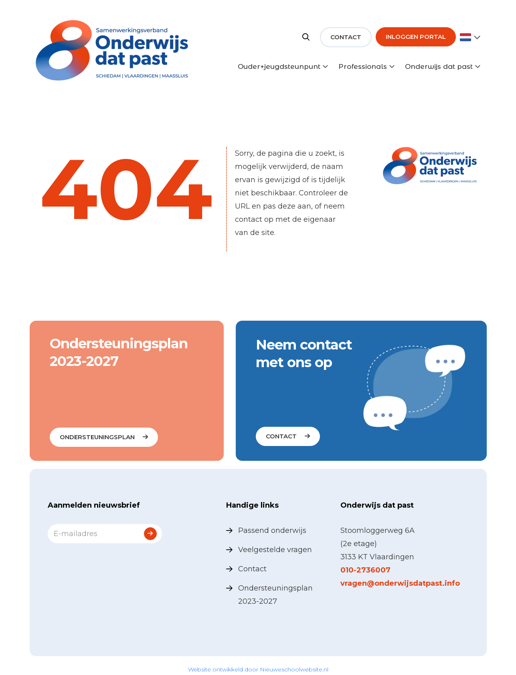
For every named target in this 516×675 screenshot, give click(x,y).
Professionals (362, 66)
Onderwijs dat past (439, 66)
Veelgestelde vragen (275, 549)
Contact (345, 37)
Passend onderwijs (272, 530)
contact (281, 436)
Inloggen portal (416, 36)
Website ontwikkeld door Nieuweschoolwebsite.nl (258, 669)
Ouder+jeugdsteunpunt (279, 66)
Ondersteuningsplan (97, 437)
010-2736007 (365, 570)
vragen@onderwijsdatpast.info (400, 583)
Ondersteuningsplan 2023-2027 (275, 595)
